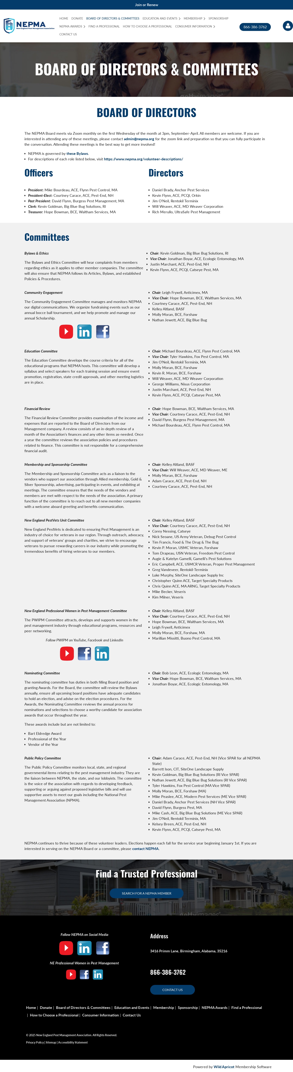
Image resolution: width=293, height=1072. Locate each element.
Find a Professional (246, 1007)
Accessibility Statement (73, 1042)
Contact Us (172, 990)
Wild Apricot (224, 1066)
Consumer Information (100, 1015)
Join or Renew (146, 4)
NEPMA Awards (214, 1007)
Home (31, 1007)
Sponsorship (188, 1007)
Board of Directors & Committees (83, 1007)
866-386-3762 (255, 27)
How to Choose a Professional (54, 1015)
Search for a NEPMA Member (146, 893)
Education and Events (131, 1007)
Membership (163, 1007)
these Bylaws (77, 153)
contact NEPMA (145, 848)
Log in (288, 26)
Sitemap (51, 1042)
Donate (46, 1007)
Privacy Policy (35, 1042)
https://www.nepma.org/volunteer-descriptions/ (143, 159)
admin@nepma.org (139, 139)
